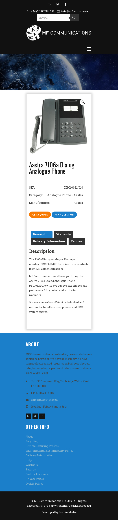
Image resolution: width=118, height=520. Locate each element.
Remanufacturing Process (42, 446)
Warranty (63, 234)
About (29, 436)
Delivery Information (49, 241)
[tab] (42, 234)
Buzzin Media (68, 512)
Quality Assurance (37, 474)
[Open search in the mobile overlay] (58, 17)
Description (41, 234)
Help (29, 460)
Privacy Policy (35, 479)
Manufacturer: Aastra (56, 202)
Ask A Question (64, 214)
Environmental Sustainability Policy (49, 450)
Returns (76, 241)
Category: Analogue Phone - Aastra (56, 195)
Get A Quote (40, 214)
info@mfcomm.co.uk (74, 11)
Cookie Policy (34, 483)
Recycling (32, 441)
